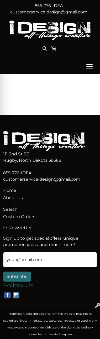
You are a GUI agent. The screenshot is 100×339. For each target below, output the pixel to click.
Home (9, 190)
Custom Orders (19, 216)
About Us (13, 197)
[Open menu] (89, 66)
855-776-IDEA (49, 5)
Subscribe (17, 276)
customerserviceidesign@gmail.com (48, 11)
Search (10, 209)
